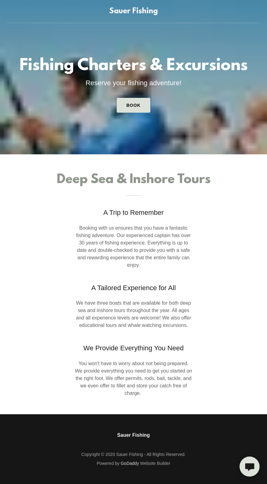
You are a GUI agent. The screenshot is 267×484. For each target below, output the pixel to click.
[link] (133, 11)
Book (134, 105)
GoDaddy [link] (130, 463)
